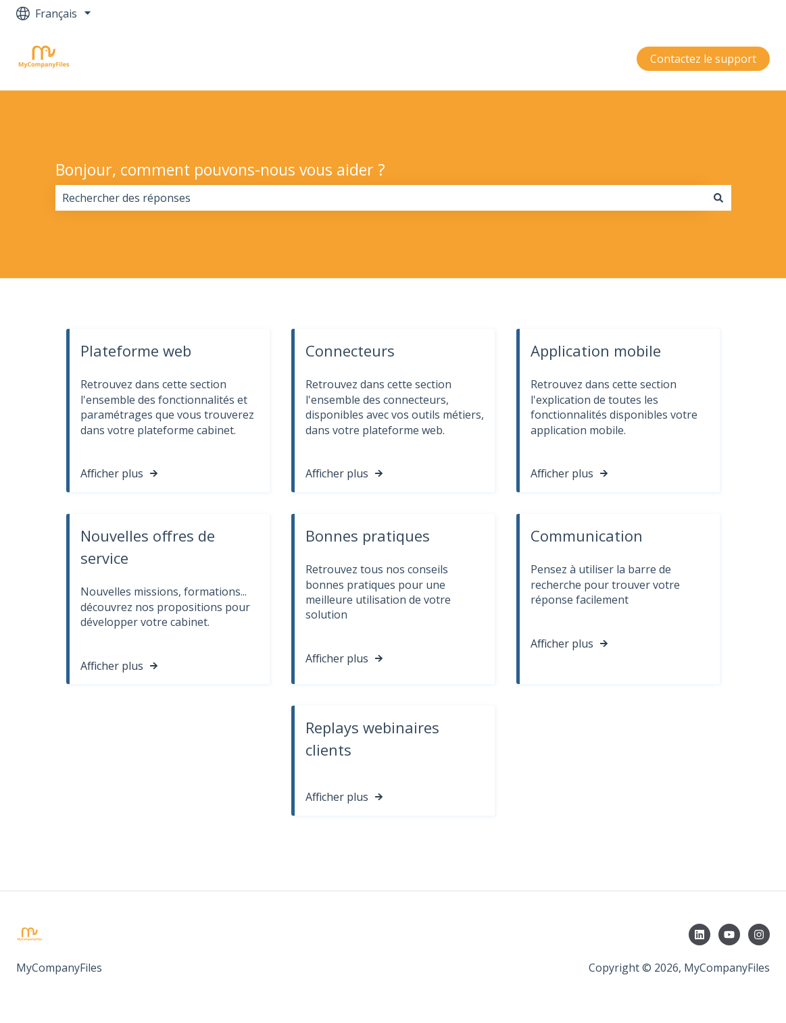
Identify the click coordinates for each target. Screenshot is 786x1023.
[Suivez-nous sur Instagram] (759, 934)
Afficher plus (111, 474)
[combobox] (380, 198)
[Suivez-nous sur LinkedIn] (699, 934)
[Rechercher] (718, 198)
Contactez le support (703, 58)
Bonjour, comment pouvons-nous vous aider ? (220, 169)
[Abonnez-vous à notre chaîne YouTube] (729, 934)
